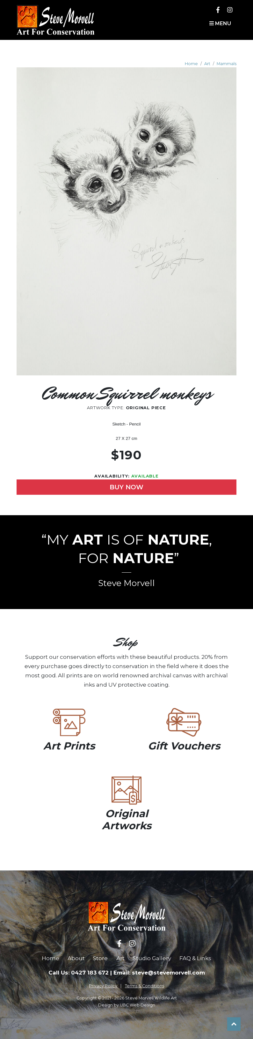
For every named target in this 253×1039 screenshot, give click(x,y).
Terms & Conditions (144, 985)
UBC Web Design (137, 1005)
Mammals (226, 63)
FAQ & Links (195, 958)
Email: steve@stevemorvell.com (159, 972)
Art (207, 63)
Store (100, 958)
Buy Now (126, 487)
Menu (220, 23)
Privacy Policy (103, 985)
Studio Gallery (152, 958)
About (76, 958)
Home (191, 63)
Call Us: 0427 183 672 (78, 972)
